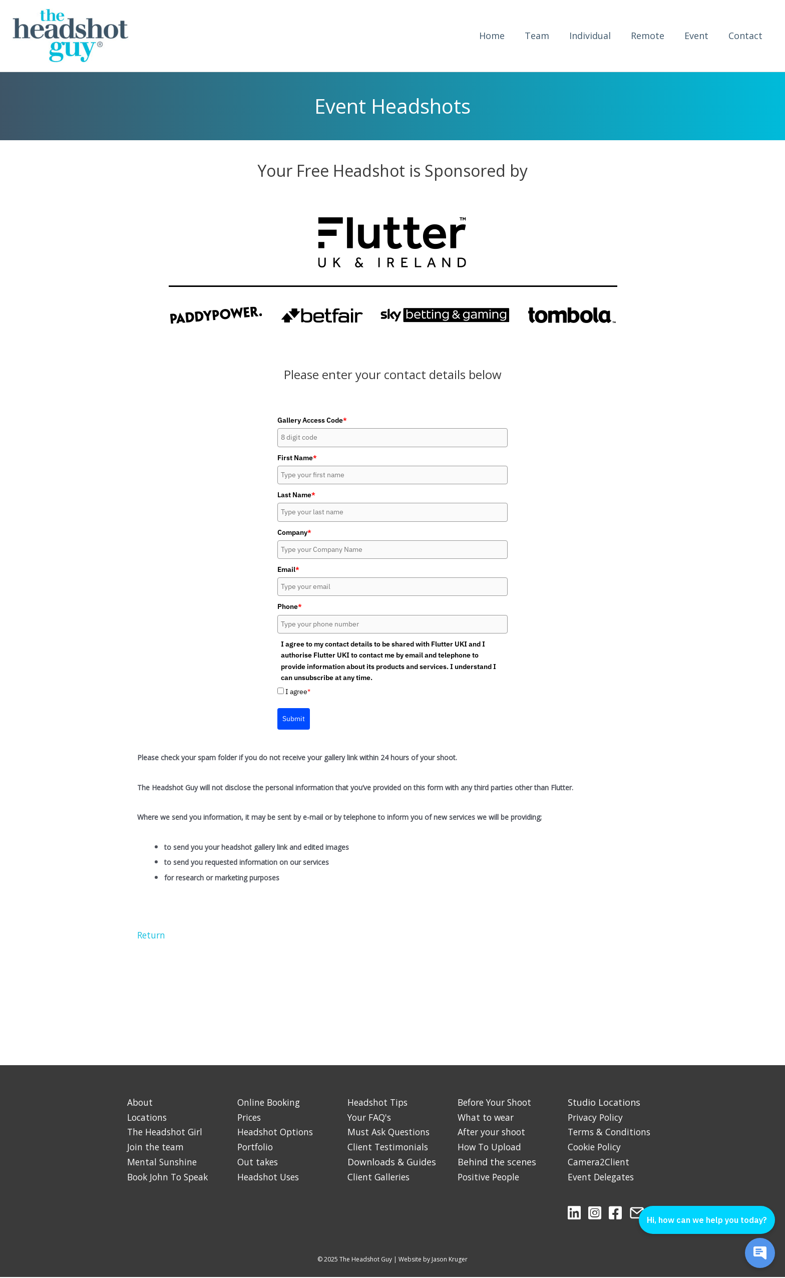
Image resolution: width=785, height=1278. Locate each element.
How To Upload (491, 1147)
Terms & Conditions (611, 1133)
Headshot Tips (379, 1103)
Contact (745, 36)
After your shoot (493, 1133)
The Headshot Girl (166, 1133)
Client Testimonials (389, 1147)
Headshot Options (276, 1133)
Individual (590, 36)
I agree (297, 692)
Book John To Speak (170, 1177)
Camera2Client (599, 1162)
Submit (293, 719)
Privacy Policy (597, 1118)
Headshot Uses (269, 1177)
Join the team (156, 1147)
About (140, 1103)
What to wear (487, 1118)
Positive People (491, 1177)
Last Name (296, 495)
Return (152, 935)
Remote (647, 36)
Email (288, 569)
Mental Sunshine (163, 1162)
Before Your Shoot (497, 1103)
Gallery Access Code (312, 420)
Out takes (258, 1162)
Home (492, 36)
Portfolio (256, 1147)
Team (537, 36)
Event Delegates (602, 1177)
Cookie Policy (596, 1147)
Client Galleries (380, 1177)
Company (294, 532)
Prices (250, 1118)
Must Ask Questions (390, 1133)
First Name (297, 458)
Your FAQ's (370, 1118)
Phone (289, 607)
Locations (148, 1118)
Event (696, 36)
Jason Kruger (450, 1259)
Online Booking (270, 1103)
